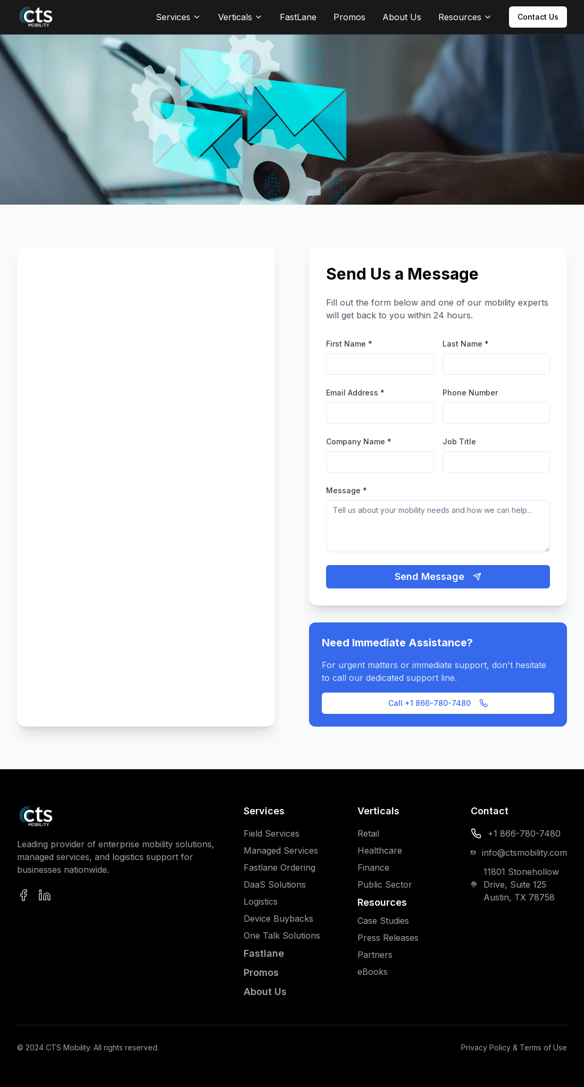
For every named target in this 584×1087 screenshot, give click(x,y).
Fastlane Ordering (279, 867)
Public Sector (384, 884)
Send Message (438, 576)
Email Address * (355, 392)
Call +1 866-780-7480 (438, 702)
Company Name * (358, 441)
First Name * (349, 343)
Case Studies (383, 920)
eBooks (372, 971)
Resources (465, 17)
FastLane (298, 17)
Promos (349, 17)
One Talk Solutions (282, 935)
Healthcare (379, 850)
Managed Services (281, 850)
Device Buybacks (278, 918)
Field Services (271, 833)
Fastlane (264, 953)
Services (178, 17)
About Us (401, 17)
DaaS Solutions (275, 884)
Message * (346, 490)
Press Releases (388, 937)
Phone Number (470, 392)
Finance (373, 867)
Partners (375, 954)
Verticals (240, 17)
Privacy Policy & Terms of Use (514, 1047)
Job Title (459, 441)
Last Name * (466, 343)
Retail (368, 833)
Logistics (261, 901)
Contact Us (538, 16)
